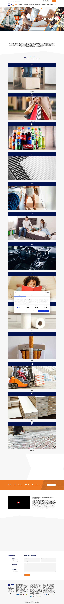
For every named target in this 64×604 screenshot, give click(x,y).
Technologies (26, 4)
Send (27, 574)
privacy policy (35, 572)
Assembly (32, 270)
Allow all (43, 310)
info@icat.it (13, 565)
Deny (20, 310)
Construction (32, 449)
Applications (20, 4)
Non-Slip (32, 390)
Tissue (32, 330)
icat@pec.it (13, 566)
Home (16, 4)
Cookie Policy (37, 601)
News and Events (37, 4)
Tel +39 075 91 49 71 (15, 570)
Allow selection (32, 310)
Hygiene (32, 210)
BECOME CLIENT (51, 484)
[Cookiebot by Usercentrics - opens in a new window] (45, 292)
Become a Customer (50, 4)
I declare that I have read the (31, 572)
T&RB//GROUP (38, 600)
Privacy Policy (33, 601)
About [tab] (44, 295)
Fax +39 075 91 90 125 (15, 571)
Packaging (32, 91)
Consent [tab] (20, 295)
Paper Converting (32, 121)
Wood (32, 419)
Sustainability (31, 4)
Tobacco (32, 360)
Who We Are (43, 4)
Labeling (32, 151)
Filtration (32, 180)
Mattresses (32, 240)
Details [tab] (32, 295)
